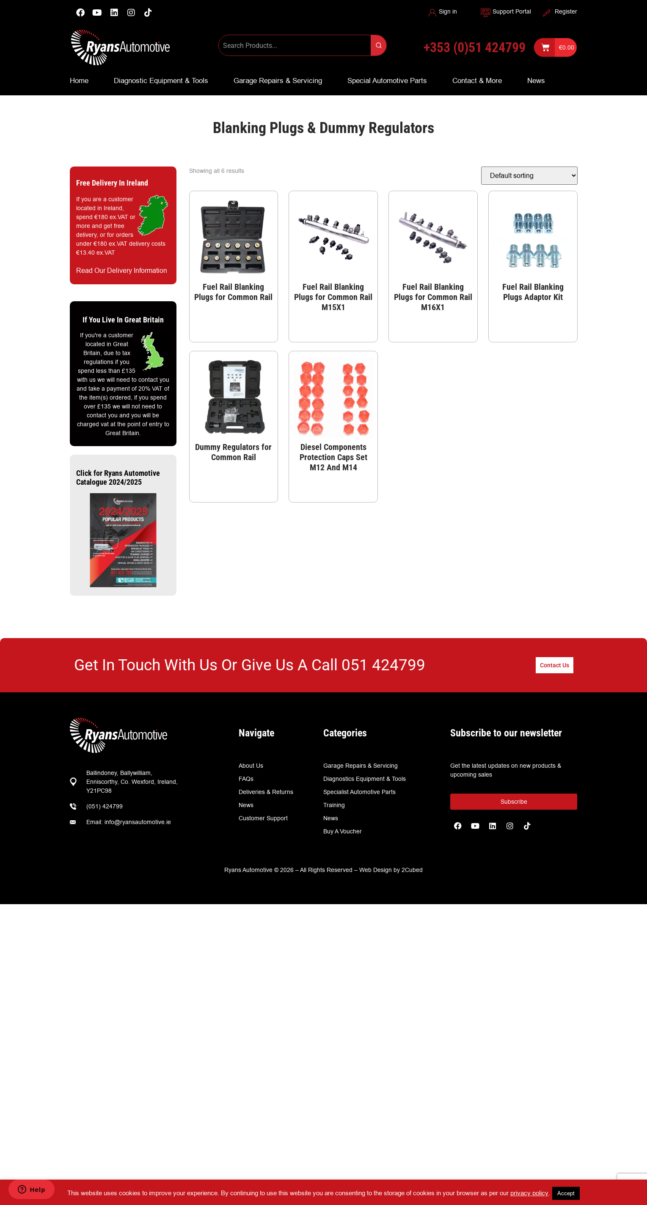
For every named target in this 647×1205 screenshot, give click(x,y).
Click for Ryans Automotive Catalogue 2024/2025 (118, 478)
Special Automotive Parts (387, 80)
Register (566, 11)
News (536, 80)
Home (79, 80)
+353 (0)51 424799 (475, 47)
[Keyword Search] (295, 45)
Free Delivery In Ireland (112, 182)
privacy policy (529, 1192)
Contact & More (477, 80)
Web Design (375, 870)
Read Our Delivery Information (121, 270)
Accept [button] (566, 1193)
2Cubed (412, 870)
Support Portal (512, 11)
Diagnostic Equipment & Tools (161, 80)
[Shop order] (529, 176)
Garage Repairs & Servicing (278, 80)
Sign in (448, 11)
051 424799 (383, 665)
